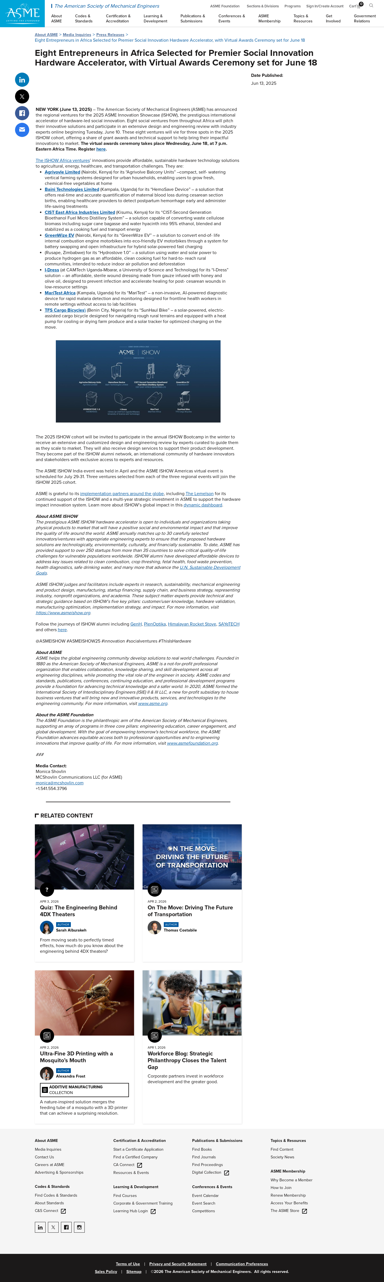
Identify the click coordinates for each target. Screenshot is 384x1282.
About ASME (46, 34)
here (101, 149)
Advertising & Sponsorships (59, 1172)
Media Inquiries (77, 34)
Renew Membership (288, 1195)
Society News (282, 1157)
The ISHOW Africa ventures (63, 160)
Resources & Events (131, 1172)
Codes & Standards (52, 1186)
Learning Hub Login (134, 1211)
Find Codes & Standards (56, 1195)
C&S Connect (50, 1210)
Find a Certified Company (135, 1157)
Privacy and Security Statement (178, 1264)
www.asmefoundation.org (192, 743)
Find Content (282, 1149)
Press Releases (110, 34)
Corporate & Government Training (143, 1203)
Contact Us (44, 1157)
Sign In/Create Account (324, 6)
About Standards (49, 1203)
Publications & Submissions (217, 1140)
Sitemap (133, 1271)
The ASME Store (289, 1210)
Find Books (202, 1149)
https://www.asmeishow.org (63, 613)
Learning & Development (135, 1186)
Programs (293, 6)
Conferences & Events (212, 1186)
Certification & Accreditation (139, 1140)
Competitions (203, 1211)
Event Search (203, 1203)
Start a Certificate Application (138, 1149)
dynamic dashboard (203, 505)
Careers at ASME (49, 1164)
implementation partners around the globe (122, 494)
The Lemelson (200, 494)
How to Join (281, 1187)
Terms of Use (128, 1264)
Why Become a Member (292, 1180)
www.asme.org (152, 703)
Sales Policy (106, 1271)
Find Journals (204, 1157)
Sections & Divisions (263, 6)
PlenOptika (155, 624)
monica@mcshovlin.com (60, 783)
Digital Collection (210, 1172)
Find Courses (125, 1195)
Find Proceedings (207, 1164)
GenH (136, 624)
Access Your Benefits (289, 1203)
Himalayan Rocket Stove (192, 624)
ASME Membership (288, 1171)
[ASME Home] (22, 13)
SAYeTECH (228, 624)
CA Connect (127, 1164)
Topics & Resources (288, 1140)
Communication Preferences (242, 1264)
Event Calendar (205, 1195)
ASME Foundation (224, 6)
